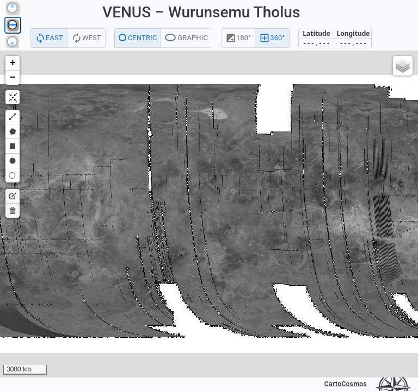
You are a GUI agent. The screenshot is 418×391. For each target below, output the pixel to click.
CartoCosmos (345, 384)
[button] (12, 63)
